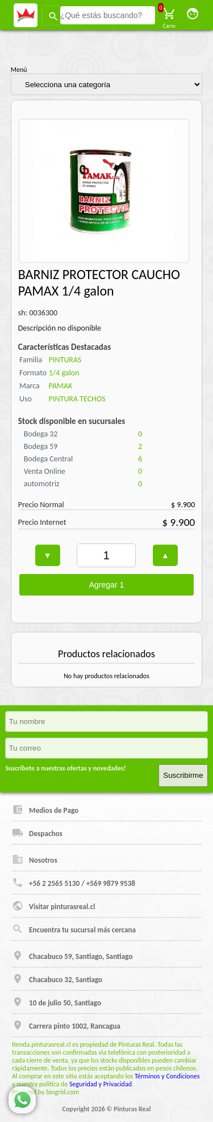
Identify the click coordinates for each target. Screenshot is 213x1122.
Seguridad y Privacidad (100, 1084)
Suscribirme (183, 775)
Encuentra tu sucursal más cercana (74, 929)
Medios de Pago (45, 809)
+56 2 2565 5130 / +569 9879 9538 (73, 882)
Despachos (37, 832)
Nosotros (34, 859)
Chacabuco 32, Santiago (57, 978)
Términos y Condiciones (167, 1076)
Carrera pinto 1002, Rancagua (66, 1025)
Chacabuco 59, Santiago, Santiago (72, 955)
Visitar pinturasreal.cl (53, 905)
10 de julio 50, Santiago (56, 1002)
